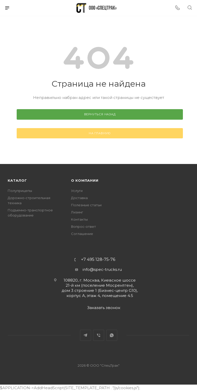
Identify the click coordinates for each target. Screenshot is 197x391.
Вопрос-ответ (83, 226)
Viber (98, 335)
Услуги (77, 191)
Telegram (85, 335)
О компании (84, 180)
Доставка (79, 198)
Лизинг (77, 212)
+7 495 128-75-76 (98, 260)
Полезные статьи (86, 205)
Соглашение (82, 234)
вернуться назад (100, 114)
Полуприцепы (20, 191)
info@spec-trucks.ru (102, 269)
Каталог (17, 180)
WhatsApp (111, 335)
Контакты (79, 219)
